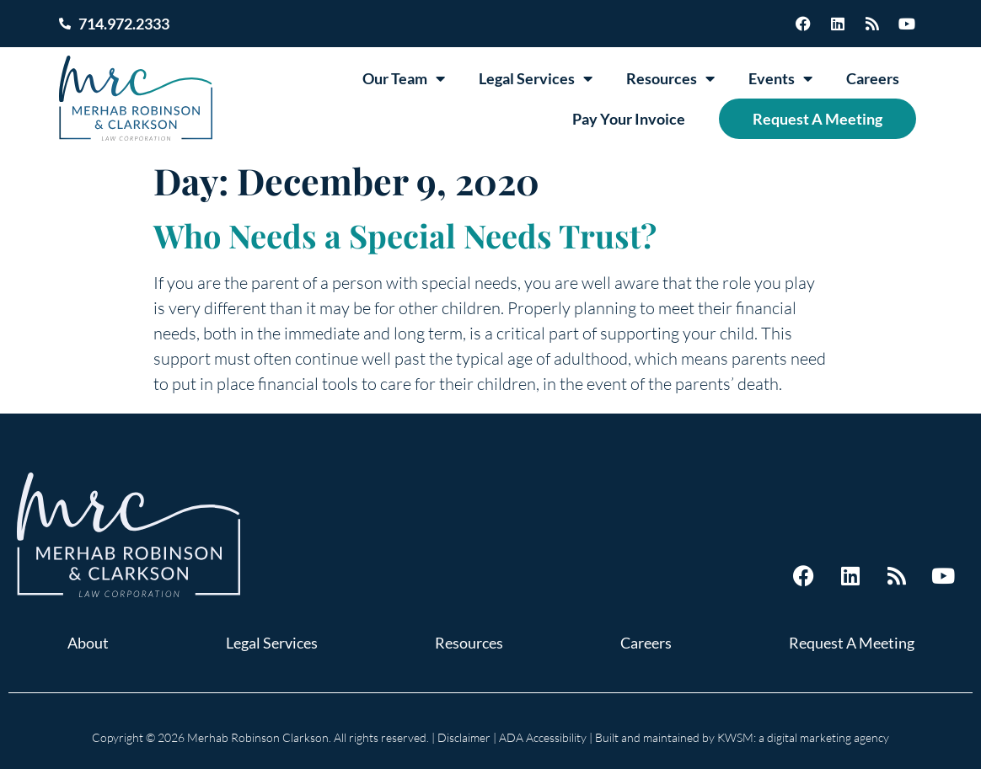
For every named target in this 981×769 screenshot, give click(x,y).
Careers (872, 78)
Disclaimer (463, 737)
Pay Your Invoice (628, 118)
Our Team (403, 78)
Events (780, 78)
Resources (670, 78)
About (88, 642)
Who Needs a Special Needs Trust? (405, 235)
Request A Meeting (817, 118)
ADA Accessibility (543, 737)
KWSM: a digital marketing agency (803, 737)
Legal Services (535, 78)
